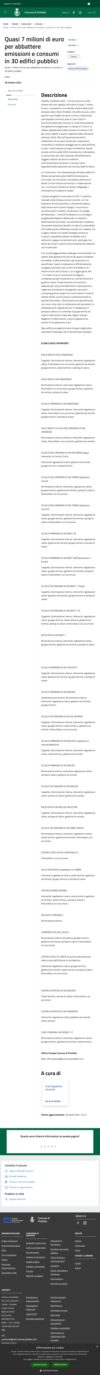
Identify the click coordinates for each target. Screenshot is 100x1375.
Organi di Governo (10, 1240)
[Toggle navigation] (5, 12)
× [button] (97, 1347)
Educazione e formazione (56, 1242)
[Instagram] (79, 12)
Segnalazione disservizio (32, 1307)
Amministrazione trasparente (58, 1299)
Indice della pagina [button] (15, 91)
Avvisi (77, 1250)
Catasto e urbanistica (35, 1266)
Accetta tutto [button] (39, 1365)
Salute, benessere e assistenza (59, 1272)
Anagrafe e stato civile (36, 1243)
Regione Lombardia (12, 3)
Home (5, 23)
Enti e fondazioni (9, 1255)
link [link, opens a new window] (75, 1359)
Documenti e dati (9, 1272)
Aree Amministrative (11, 1245)
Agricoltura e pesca (59, 1283)
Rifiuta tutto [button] (60, 1365)
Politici (5, 1259)
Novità (15, 23)
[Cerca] (94, 12)
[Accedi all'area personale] (88, 3)
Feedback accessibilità (60, 1328)
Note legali (55, 1315)
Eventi (78, 1267)
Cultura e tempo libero (36, 1247)
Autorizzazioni (57, 1278)
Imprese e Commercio (35, 1257)
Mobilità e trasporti (34, 1275)
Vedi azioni (74, 45)
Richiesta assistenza (35, 1318)
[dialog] (50, 1359)
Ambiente (55, 1265)
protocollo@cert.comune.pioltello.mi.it (19, 1339)
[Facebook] (72, 12)
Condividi (73, 39)
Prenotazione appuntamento (32, 1299)
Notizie (78, 1240)
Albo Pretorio (56, 1305)
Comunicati (26, 23)
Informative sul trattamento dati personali (58, 1336)
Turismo (29, 1271)
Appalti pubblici (33, 1261)
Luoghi (78, 1263)
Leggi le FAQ (31, 1314)
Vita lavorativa (32, 1252)
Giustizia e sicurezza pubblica (59, 1251)
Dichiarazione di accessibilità (58, 1321)
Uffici (4, 1250)
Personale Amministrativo (8, 1266)
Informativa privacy (59, 1310)
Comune (38, 23)
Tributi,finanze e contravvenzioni (58, 1259)
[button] (50, 1370)
